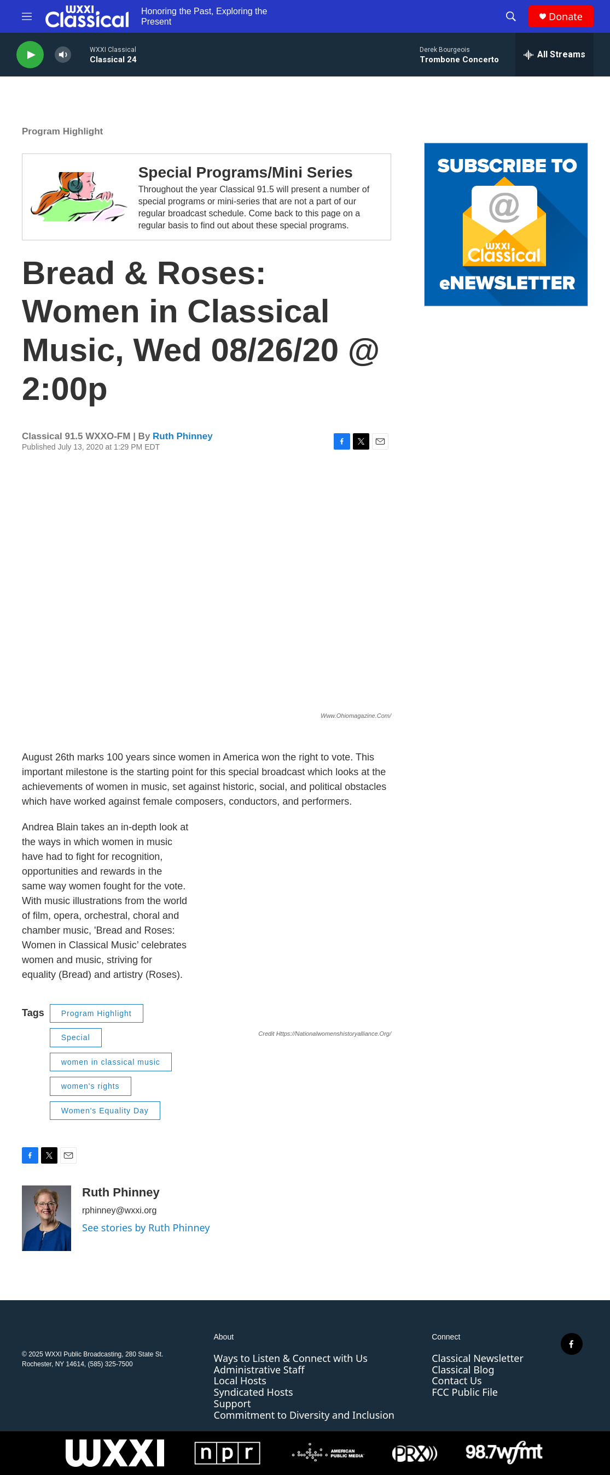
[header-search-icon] (511, 16)
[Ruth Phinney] (46, 1218)
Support (232, 1403)
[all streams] (554, 54)
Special (75, 1037)
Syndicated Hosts (253, 1392)
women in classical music (110, 1062)
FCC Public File (465, 1392)
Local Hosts (240, 1380)
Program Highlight (62, 131)
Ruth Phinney (183, 436)
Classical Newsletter (478, 1358)
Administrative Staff (259, 1369)
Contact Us (457, 1380)
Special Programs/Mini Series (245, 172)
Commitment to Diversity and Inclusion (304, 1414)
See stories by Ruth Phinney (146, 1227)
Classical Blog (463, 1369)
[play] (30, 55)
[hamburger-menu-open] (26, 16)
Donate (566, 16)
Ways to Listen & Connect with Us (291, 1358)
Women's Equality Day (105, 1110)
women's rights (90, 1086)
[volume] (63, 55)
